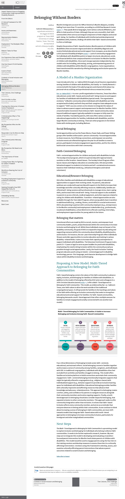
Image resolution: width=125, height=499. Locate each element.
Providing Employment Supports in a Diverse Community (13, 181)
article (86, 54)
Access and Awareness (13, 32)
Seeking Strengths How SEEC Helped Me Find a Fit (13, 189)
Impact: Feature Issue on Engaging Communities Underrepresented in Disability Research (13, 13)
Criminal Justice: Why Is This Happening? (13, 118)
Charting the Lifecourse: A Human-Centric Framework (13, 109)
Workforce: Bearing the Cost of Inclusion (13, 172)
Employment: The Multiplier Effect (13, 45)
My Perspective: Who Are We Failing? (13, 127)
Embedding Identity (13, 196)
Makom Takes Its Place (13, 52)
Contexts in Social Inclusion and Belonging (13, 80)
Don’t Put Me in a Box (13, 101)
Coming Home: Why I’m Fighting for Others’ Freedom (13, 164)
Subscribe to (64, 456)
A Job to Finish (13, 72)
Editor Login (5, 497)
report (60, 30)
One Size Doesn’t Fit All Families (13, 65)
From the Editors (7, 19)
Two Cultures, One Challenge (13, 94)
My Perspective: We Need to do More (13, 150)
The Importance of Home (13, 157)
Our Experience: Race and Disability (13, 59)
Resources (5, 201)
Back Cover (5, 204)
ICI (3, 7)
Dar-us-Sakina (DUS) (66, 94)
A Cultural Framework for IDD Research (13, 24)
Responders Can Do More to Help (13, 134)
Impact (17, 7)
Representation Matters (13, 38)
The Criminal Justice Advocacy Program (13, 142)
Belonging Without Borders (13, 87)
